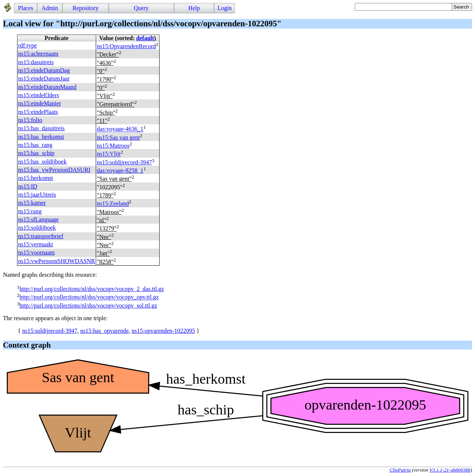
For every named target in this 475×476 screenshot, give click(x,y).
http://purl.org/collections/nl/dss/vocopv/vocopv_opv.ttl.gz (88, 297)
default (145, 38)
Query (141, 8)
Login (224, 8)
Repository (85, 8)
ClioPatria (400, 470)
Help (194, 8)
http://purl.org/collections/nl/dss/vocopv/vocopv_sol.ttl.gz (88, 305)
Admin (50, 8)
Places (25, 8)
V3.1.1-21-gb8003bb (449, 470)
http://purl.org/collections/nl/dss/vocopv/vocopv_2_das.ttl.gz (91, 289)
